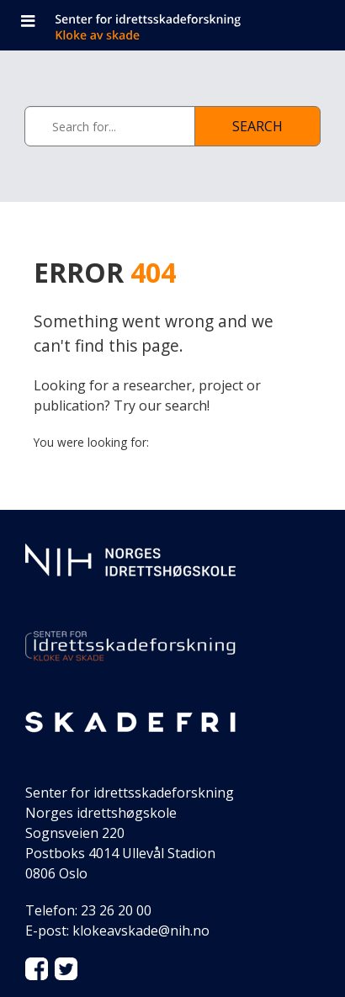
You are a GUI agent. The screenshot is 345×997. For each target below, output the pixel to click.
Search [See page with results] (257, 126)
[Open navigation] (27, 23)
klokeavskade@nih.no (141, 930)
